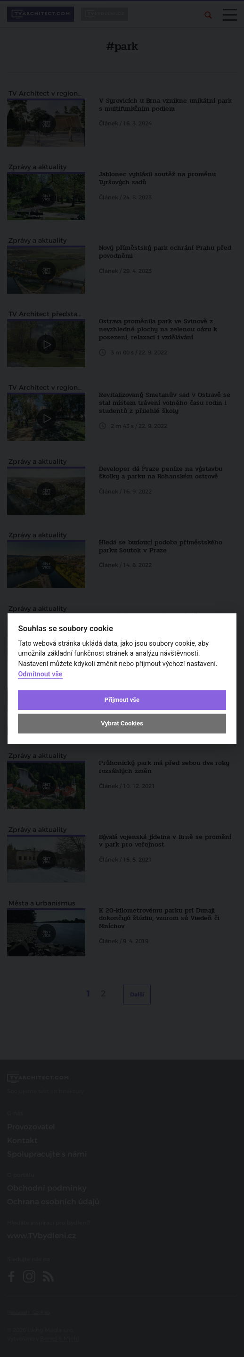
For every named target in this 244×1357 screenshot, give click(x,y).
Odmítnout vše (40, 674)
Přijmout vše (122, 699)
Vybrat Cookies (122, 723)
